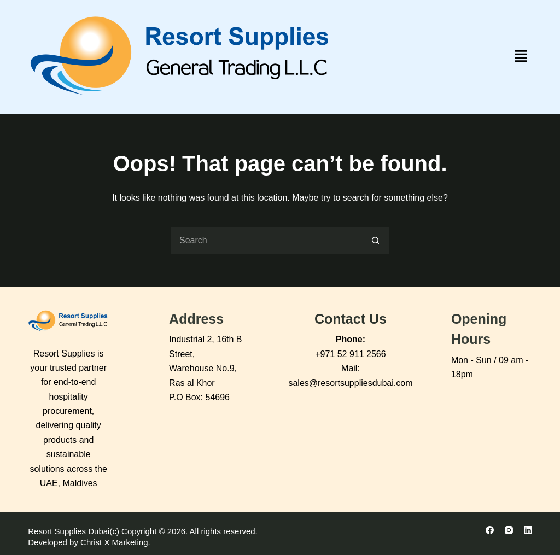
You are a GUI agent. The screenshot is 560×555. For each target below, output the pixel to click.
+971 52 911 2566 (350, 354)
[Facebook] (490, 530)
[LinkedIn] (528, 530)
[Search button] (375, 240)
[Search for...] (266, 240)
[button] (521, 57)
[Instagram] (509, 530)
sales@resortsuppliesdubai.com (350, 383)
